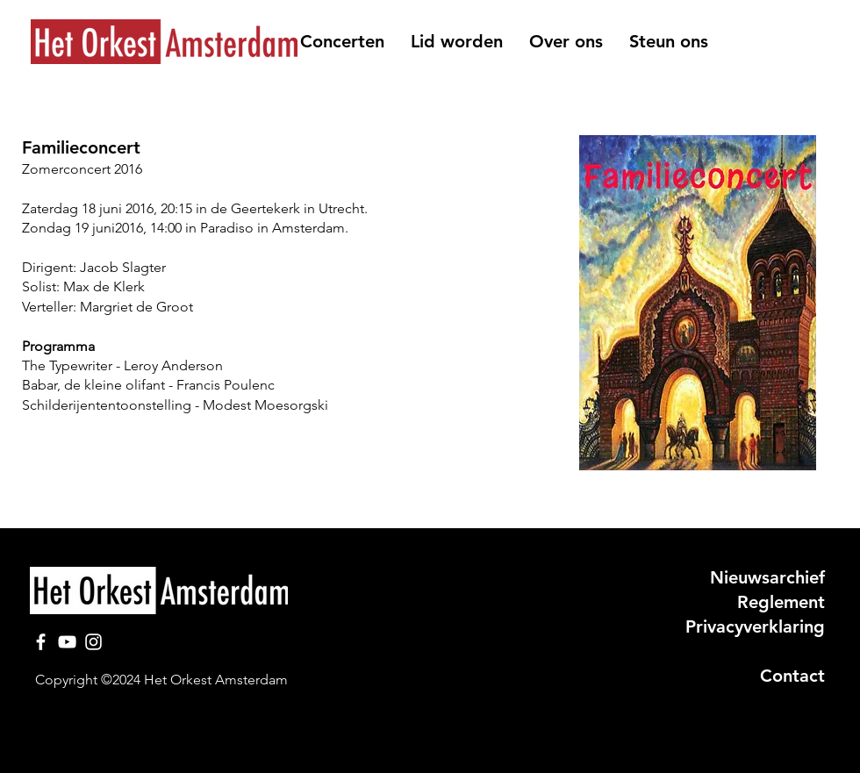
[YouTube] (67, 642)
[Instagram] (93, 642)
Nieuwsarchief (767, 577)
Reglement (781, 601)
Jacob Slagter (123, 267)
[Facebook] (41, 642)
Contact (792, 675)
